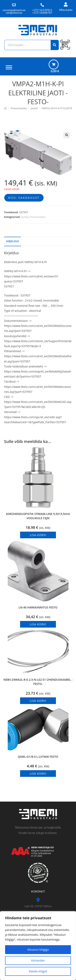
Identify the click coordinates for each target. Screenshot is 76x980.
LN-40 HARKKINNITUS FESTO (38, 607)
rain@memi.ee (14, 12)
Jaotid (24, 217)
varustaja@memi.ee (14, 10)
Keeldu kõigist (38, 971)
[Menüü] (9, 67)
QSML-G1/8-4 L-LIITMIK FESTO (38, 757)
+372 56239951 (42, 10)
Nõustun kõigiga (38, 949)
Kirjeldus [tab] (12, 241)
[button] (66, 135)
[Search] (55, 45)
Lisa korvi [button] (38, 535)
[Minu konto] (66, 4)
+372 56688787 (42, 12)
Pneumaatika (37, 217)
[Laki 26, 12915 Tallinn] (38, 900)
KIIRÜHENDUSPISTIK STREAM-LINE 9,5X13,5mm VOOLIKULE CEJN (38, 516)
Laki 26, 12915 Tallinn (38, 906)
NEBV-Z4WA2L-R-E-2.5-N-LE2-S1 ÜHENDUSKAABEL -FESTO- (38, 682)
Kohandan (38, 960)
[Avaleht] (5, 108)
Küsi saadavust (24, 198)
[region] (38, 945)
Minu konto (65, 9)
